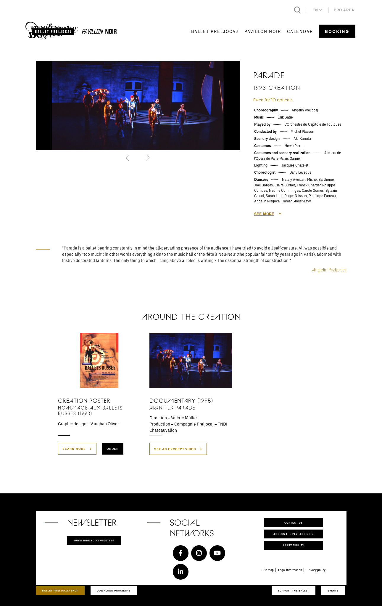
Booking (337, 31)
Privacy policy (316, 570)
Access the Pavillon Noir (293, 533)
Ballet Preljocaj (214, 31)
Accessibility (293, 545)
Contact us (293, 522)
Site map (268, 570)
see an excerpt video (178, 449)
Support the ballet (293, 590)
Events (333, 590)
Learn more (77, 449)
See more (268, 213)
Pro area (344, 9)
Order (113, 449)
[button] (128, 158)
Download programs (113, 590)
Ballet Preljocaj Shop (60, 590)
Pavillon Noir (262, 31)
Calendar (300, 31)
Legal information (290, 570)
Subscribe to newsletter (94, 540)
